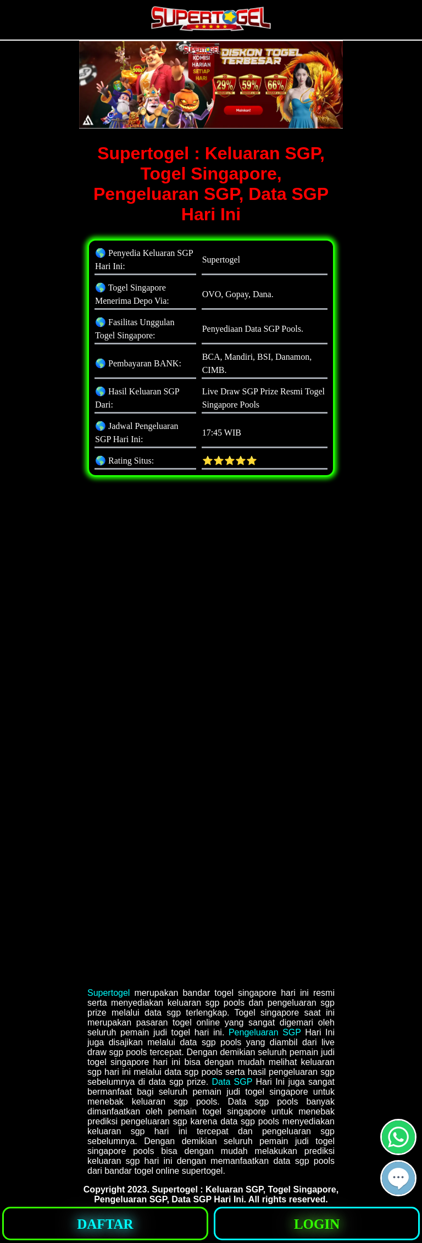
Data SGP (232, 1081)
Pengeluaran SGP (265, 1032)
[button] (398, 1178)
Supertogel (108, 992)
